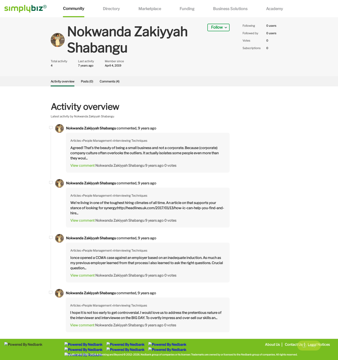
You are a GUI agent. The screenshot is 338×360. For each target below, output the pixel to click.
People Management (97, 140)
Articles (75, 140)
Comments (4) (109, 81)
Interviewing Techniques (130, 140)
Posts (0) (87, 81)
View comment (82, 166)
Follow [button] (217, 27)
